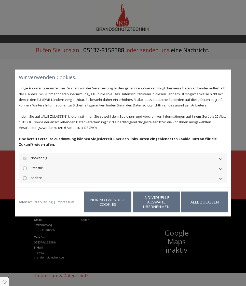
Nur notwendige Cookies (108, 202)
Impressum (65, 202)
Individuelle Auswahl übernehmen (156, 202)
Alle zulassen (204, 202)
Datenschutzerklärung (35, 202)
